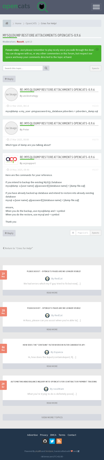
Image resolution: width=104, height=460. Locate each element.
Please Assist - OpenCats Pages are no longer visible (54, 308)
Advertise (32, 435)
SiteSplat (49, 451)
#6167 (95, 169)
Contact (72, 435)
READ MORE (52, 292)
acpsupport (29, 163)
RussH (20, 41)
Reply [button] (9, 79)
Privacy (44, 435)
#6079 (95, 139)
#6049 (95, 105)
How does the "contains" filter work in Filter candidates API (54, 345)
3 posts (95, 68)
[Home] (7, 23)
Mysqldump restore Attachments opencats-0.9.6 (42, 35)
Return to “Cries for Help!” (18, 248)
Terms (62, 435)
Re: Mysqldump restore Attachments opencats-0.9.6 (57, 89)
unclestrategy (30, 95)
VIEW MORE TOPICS (52, 417)
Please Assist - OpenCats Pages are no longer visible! (54, 271)
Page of (83, 232)
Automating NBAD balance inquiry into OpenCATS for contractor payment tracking (54, 381)
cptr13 (28, 41)
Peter (26, 129)
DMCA (53, 435)
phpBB (38, 451)
